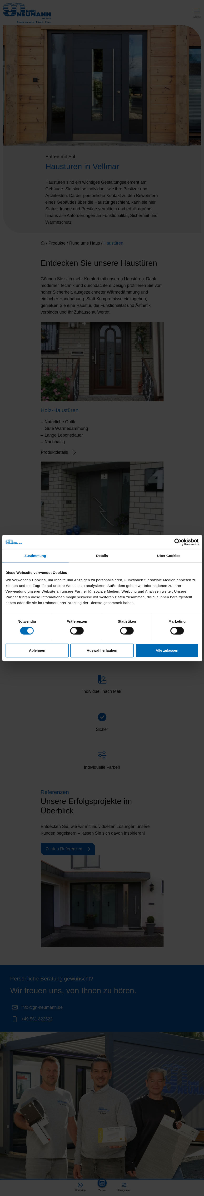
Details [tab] (102, 556)
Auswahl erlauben (102, 650)
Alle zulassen (167, 650)
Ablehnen (37, 650)
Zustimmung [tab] (35, 556)
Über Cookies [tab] (168, 556)
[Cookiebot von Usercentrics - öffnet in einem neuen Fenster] (178, 542)
